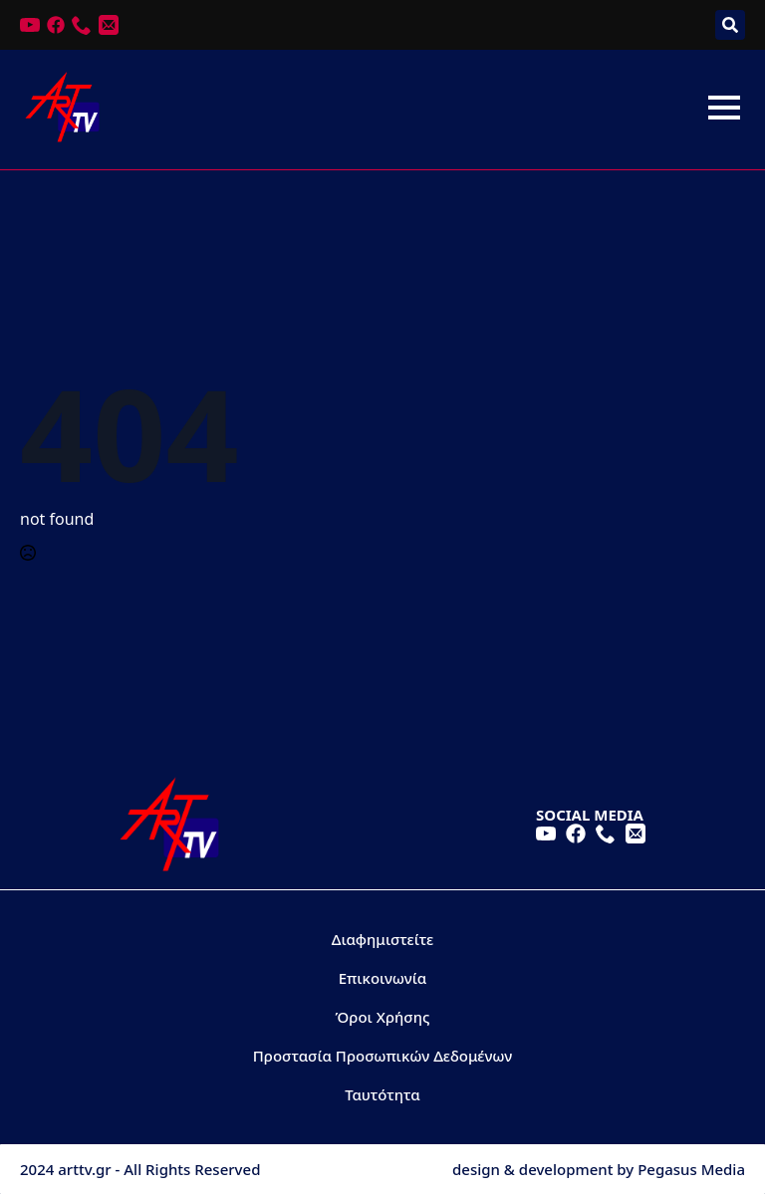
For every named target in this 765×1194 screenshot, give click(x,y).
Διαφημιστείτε (383, 939)
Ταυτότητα (382, 1094)
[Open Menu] (724, 107)
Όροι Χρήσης (383, 1017)
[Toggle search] (730, 25)
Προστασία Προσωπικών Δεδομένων (382, 1056)
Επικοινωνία (383, 978)
